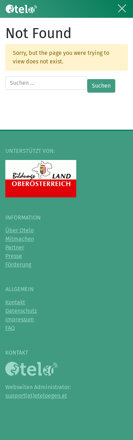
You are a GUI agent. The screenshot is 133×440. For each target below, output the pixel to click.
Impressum (19, 319)
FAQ (10, 328)
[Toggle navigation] (122, 7)
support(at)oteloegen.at (36, 395)
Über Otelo (19, 230)
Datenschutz (21, 310)
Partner (14, 247)
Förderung (18, 264)
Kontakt (15, 302)
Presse (13, 256)
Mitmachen (19, 238)
